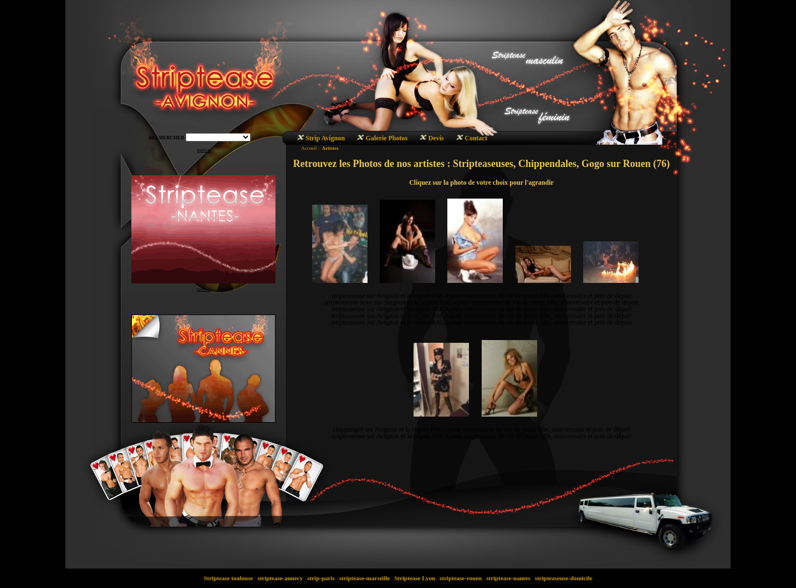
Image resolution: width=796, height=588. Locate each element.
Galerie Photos (387, 138)
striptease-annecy (280, 578)
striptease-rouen (460, 578)
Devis (436, 138)
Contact (476, 138)
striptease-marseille (364, 578)
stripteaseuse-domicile (563, 578)
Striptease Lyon (415, 578)
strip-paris (321, 578)
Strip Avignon (325, 138)
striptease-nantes (508, 578)
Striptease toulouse (228, 578)
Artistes (330, 148)
